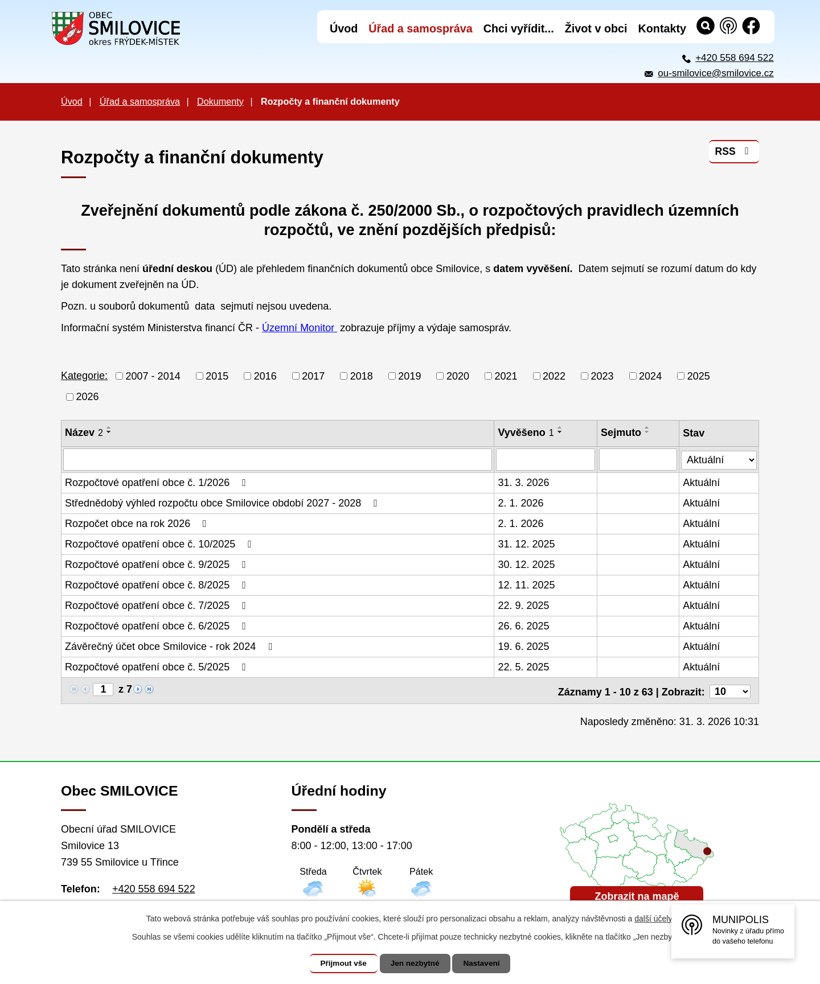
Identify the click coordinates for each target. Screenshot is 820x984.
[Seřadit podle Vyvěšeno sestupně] (560, 432)
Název (84, 432)
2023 (602, 375)
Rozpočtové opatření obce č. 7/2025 (158, 605)
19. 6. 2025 (524, 646)
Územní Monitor (299, 328)
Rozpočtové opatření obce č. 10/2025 (160, 543)
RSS (733, 153)
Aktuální (701, 482)
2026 (87, 396)
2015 (217, 375)
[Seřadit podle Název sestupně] (109, 432)
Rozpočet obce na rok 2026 (138, 523)
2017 (313, 375)
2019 (409, 375)
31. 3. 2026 (524, 482)
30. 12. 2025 (526, 564)
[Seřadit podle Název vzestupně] (109, 427)
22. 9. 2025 (524, 605)
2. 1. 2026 (521, 502)
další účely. (654, 918)
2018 (361, 375)
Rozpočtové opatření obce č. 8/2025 (158, 584)
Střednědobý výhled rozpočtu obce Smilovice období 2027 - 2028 (223, 502)
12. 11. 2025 (526, 584)
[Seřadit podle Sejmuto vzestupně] (648, 427)
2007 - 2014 (153, 375)
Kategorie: (84, 375)
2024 (650, 375)
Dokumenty (220, 101)
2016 (265, 375)
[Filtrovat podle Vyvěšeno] (546, 459)
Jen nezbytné (415, 963)
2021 (505, 375)
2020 (457, 375)
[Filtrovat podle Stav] (719, 457)
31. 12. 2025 (526, 543)
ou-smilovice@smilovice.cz (715, 73)
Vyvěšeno (526, 432)
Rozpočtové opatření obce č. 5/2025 (158, 666)
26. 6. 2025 (524, 625)
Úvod (72, 101)
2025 (698, 375)
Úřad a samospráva (140, 101)
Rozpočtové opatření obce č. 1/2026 (158, 482)
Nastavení (485, 963)
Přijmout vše (340, 963)
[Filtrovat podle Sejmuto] (639, 459)
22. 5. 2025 (524, 666)
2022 (554, 375)
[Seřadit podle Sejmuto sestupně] (648, 432)
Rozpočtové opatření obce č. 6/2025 (158, 625)
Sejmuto (621, 432)
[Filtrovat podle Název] (278, 459)
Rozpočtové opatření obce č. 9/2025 (158, 564)
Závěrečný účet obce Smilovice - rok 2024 (171, 646)
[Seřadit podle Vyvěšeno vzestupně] (560, 427)
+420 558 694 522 (734, 57)
